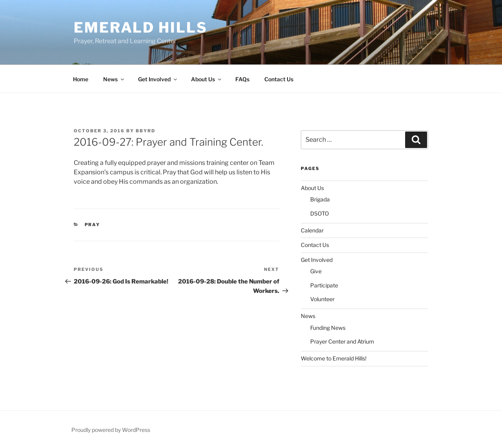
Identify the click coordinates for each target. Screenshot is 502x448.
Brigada (320, 199)
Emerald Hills (140, 27)
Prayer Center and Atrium (342, 341)
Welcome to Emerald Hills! (333, 358)
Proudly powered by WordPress (110, 429)
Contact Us (278, 79)
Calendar (312, 230)
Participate (324, 285)
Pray (92, 224)
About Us (206, 79)
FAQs (242, 79)
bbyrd (145, 130)
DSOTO (319, 213)
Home (80, 79)
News (114, 79)
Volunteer (322, 299)
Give (316, 271)
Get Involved (158, 79)
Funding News (328, 327)
